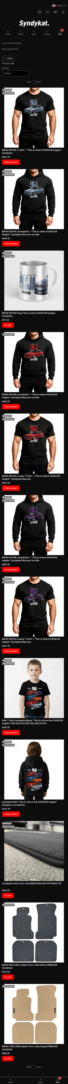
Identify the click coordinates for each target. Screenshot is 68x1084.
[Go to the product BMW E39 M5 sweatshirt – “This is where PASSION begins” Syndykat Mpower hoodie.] (34, 199)
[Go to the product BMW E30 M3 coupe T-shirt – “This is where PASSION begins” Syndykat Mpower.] (34, 444)
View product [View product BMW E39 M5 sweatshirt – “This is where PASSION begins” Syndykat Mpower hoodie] (11, 243)
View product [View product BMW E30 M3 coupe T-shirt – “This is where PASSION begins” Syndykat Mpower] (11, 488)
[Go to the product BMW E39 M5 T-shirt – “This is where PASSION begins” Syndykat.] (34, 118)
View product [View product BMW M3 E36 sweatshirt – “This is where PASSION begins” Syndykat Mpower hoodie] (11, 569)
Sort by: (5, 68)
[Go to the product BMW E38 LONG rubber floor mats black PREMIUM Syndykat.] (34, 932)
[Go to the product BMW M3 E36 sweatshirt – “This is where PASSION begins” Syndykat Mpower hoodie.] (34, 525)
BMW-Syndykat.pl (11, 43)
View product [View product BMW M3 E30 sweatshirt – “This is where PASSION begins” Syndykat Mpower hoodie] (11, 406)
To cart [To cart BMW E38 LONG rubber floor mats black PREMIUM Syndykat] (7, 977)
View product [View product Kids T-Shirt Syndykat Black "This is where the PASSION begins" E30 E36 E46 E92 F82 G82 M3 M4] (11, 732)
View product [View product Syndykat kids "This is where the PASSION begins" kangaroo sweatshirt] (11, 814)
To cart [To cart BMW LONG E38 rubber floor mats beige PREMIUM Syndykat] (7, 1058)
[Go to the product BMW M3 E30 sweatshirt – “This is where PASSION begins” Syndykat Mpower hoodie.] (34, 362)
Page (29, 82)
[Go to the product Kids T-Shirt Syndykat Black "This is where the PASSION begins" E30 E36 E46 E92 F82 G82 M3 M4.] (34, 688)
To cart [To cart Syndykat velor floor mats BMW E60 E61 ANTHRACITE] (7, 895)
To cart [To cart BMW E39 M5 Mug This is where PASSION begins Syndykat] (7, 325)
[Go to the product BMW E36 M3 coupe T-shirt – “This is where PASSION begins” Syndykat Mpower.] (34, 607)
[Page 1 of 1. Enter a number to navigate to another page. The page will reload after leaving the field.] (33, 81)
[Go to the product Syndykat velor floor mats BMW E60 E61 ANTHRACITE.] (34, 851)
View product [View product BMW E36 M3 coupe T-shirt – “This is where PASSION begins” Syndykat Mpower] (11, 651)
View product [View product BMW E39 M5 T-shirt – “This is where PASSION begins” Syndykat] (11, 162)
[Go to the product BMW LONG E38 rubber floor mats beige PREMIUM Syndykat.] (34, 1014)
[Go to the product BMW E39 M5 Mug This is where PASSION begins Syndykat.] (34, 281)
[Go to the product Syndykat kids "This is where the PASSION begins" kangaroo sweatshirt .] (34, 770)
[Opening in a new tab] (39, 12)
